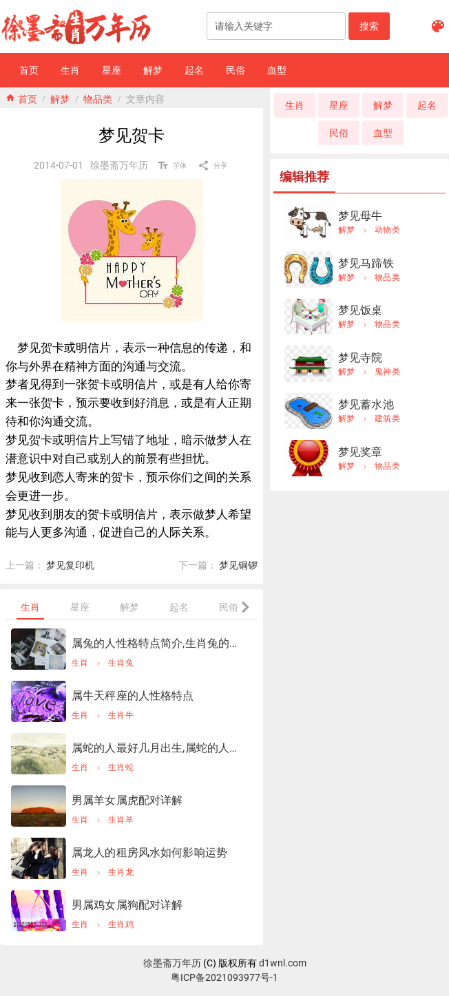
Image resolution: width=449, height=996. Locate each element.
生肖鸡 (121, 924)
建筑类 (387, 418)
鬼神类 (387, 372)
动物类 (387, 230)
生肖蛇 (121, 767)
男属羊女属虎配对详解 (127, 800)
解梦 (60, 98)
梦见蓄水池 (366, 404)
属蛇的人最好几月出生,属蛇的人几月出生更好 (159, 747)
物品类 (97, 98)
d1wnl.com (282, 962)
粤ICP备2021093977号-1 (224, 977)
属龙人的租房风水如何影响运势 (149, 852)
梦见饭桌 (360, 310)
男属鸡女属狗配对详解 (127, 904)
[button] (369, 26)
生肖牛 (121, 715)
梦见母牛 (360, 215)
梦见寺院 (360, 357)
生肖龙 (121, 872)
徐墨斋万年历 (172, 962)
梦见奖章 (360, 451)
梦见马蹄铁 (366, 263)
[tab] (30, 607)
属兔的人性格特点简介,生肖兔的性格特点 (159, 643)
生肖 (80, 663)
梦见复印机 (70, 565)
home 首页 (21, 98)
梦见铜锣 (238, 565)
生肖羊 (121, 820)
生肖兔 (121, 663)
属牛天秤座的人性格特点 (133, 695)
